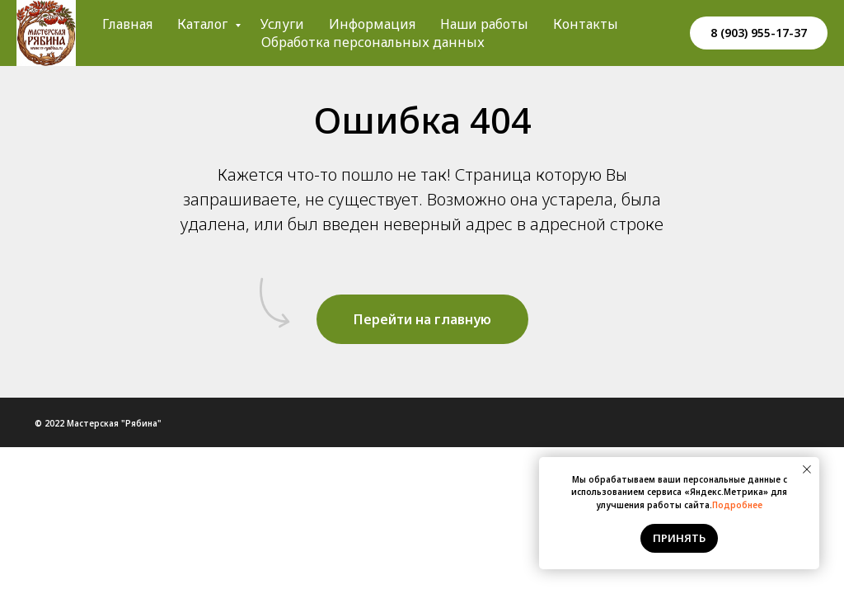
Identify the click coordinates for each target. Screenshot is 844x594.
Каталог (204, 24)
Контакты (585, 24)
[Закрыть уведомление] (807, 469)
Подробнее (737, 505)
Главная (127, 24)
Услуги (282, 24)
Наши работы (484, 24)
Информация (372, 24)
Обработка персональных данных (373, 42)
